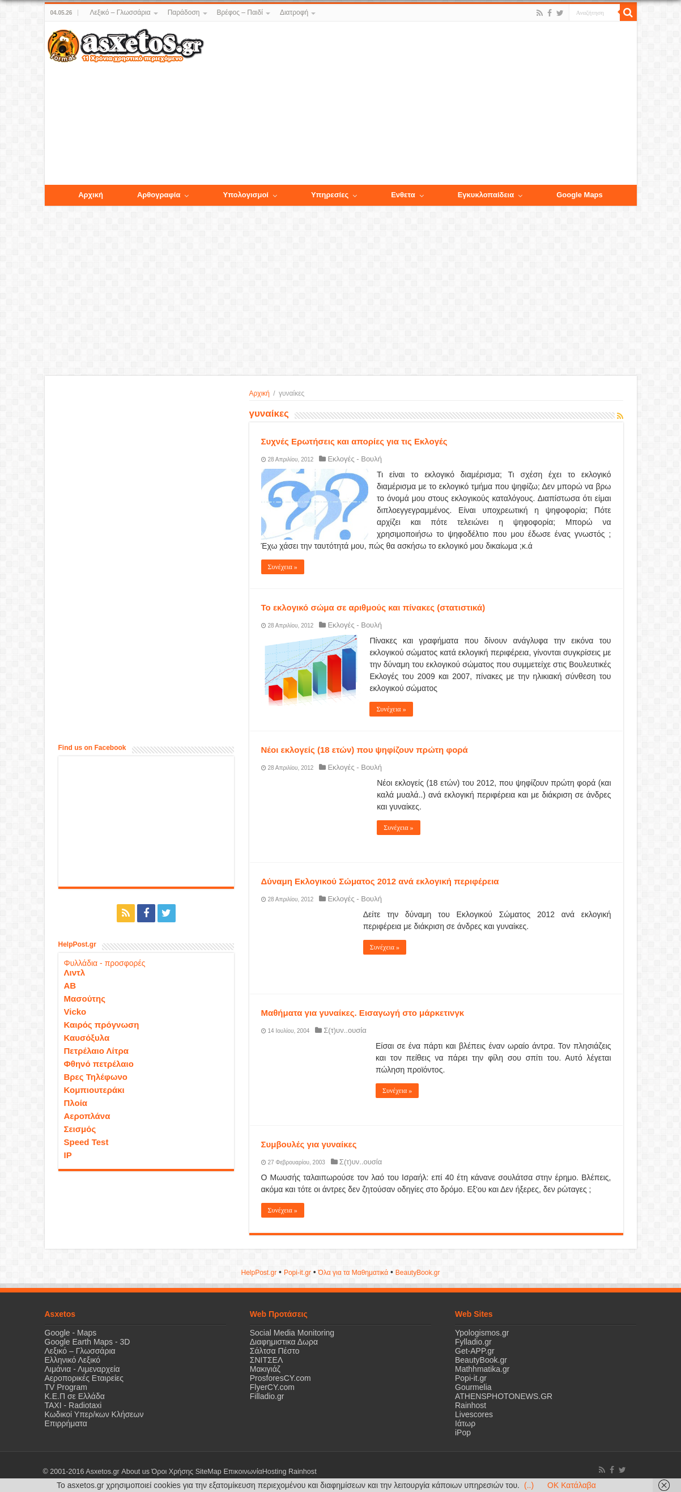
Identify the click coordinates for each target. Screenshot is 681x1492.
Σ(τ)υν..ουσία (345, 1030)
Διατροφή (294, 12)
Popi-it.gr (297, 1273)
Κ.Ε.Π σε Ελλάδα (75, 1396)
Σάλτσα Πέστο (275, 1350)
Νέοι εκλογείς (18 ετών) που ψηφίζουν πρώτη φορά (364, 750)
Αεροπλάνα (87, 1116)
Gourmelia (473, 1387)
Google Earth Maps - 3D (87, 1341)
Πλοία (76, 1103)
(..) (529, 1485)
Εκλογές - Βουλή (354, 459)
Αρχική (259, 393)
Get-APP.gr (475, 1350)
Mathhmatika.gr (482, 1369)
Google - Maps (71, 1332)
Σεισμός (80, 1129)
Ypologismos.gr (482, 1332)
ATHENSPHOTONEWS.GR (503, 1396)
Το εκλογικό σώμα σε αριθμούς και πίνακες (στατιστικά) (373, 607)
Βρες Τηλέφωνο (95, 1077)
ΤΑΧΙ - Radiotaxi (73, 1405)
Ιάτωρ (465, 1423)
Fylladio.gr (473, 1341)
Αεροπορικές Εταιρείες (84, 1378)
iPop (463, 1432)
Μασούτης (85, 998)
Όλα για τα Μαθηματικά (353, 1273)
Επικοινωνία (242, 1472)
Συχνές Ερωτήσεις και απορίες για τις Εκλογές (354, 441)
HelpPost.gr (258, 1273)
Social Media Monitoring (292, 1332)
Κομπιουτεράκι (94, 1090)
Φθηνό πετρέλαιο (99, 1064)
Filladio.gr (267, 1396)
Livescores (474, 1414)
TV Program (66, 1387)
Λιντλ (75, 972)
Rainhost (470, 1405)
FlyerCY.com (272, 1387)
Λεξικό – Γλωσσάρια (120, 12)
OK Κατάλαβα (571, 1485)
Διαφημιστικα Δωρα (284, 1341)
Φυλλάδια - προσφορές (105, 963)
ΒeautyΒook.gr (417, 1273)
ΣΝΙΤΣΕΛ (266, 1359)
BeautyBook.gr (481, 1359)
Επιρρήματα (66, 1423)
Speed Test (86, 1142)
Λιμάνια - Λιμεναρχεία (82, 1369)
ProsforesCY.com (280, 1378)
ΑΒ (70, 985)
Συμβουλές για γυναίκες (309, 1144)
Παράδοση (184, 12)
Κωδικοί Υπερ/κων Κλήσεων (94, 1414)
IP (68, 1155)
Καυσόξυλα (87, 1037)
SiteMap (208, 1472)
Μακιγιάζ (265, 1369)
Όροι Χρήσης (172, 1472)
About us (135, 1472)
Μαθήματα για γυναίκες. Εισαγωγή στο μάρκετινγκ (363, 1013)
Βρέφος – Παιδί (240, 12)
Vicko (75, 1011)
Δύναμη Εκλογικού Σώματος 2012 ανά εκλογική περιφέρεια (380, 881)
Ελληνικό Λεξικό (73, 1359)
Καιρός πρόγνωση (101, 1024)
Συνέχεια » (282, 567)
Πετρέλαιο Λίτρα (96, 1051)
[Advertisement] (420, 103)
